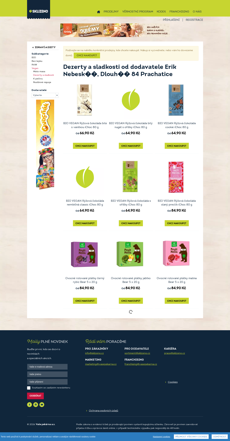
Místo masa (39, 71)
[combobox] (45, 95)
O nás (197, 11)
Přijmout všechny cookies (191, 437)
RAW (34, 65)
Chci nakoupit (87, 55)
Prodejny (111, 11)
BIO (34, 58)
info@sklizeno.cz (94, 353)
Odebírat (35, 396)
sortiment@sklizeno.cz (137, 353)
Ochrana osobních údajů (103, 410)
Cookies (173, 382)
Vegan (35, 68)
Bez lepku (37, 61)
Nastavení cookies (161, 436)
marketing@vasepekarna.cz (101, 364)
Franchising (179, 11)
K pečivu (38, 79)
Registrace (194, 20)
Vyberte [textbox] (37, 95)
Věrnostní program (137, 11)
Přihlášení (171, 20)
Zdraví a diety (44, 47)
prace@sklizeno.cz (174, 353)
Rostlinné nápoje (42, 82)
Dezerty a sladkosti (43, 75)
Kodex (161, 11)
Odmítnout (219, 437)
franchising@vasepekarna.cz (141, 364)
